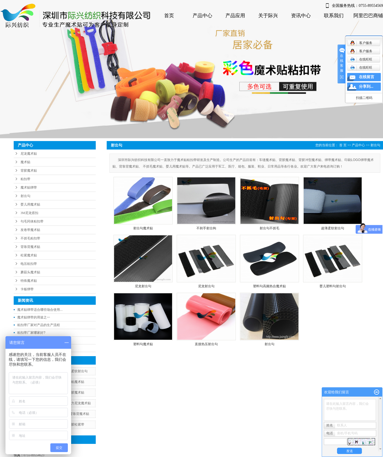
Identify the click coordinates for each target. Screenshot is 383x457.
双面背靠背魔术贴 (76, 414)
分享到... (366, 86)
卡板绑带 (27, 289)
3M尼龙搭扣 (29, 213)
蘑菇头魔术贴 (30, 272)
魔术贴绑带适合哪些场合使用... (40, 310)
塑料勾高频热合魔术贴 (269, 286)
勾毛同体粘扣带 (32, 221)
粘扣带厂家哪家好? (31, 333)
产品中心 (202, 15)
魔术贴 (25, 162)
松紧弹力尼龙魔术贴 (76, 403)
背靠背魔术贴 (30, 247)
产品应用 (235, 15)
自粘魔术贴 (76, 382)
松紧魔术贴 (29, 255)
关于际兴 (268, 15)
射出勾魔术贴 (143, 228)
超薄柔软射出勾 (76, 371)
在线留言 (366, 77)
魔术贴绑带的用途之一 (33, 317)
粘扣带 (25, 179)
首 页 (343, 145)
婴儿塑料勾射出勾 (333, 286)
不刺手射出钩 (206, 228)
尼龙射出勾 (143, 286)
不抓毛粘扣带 (30, 238)
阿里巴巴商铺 (368, 15)
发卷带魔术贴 (30, 230)
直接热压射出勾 (206, 344)
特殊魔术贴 (29, 281)
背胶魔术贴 (29, 170)
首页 (169, 15)
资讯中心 (301, 15)
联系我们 (334, 15)
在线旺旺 (361, 59)
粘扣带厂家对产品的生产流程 (38, 325)
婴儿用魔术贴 (30, 204)
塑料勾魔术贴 (143, 344)
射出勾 (25, 196)
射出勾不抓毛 (269, 228)
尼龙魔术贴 (29, 154)
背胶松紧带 (76, 424)
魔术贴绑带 (29, 187)
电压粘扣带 (29, 264)
